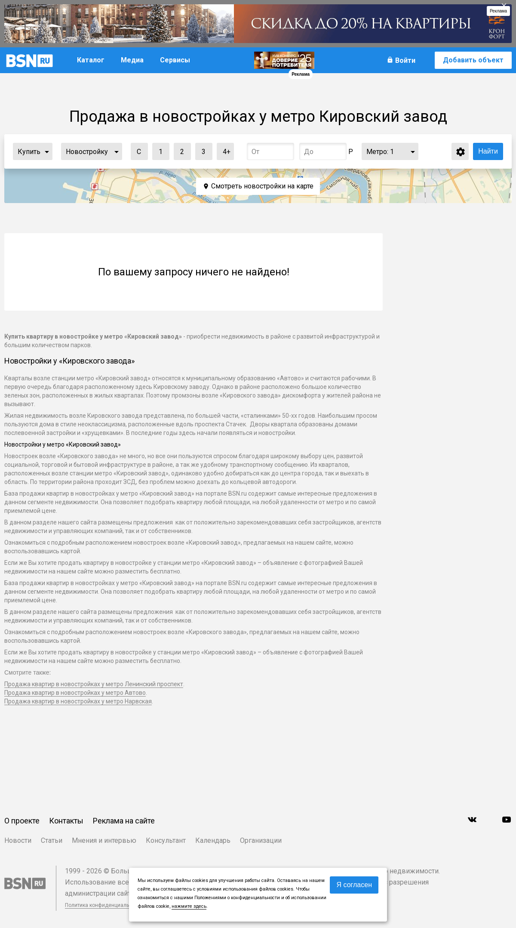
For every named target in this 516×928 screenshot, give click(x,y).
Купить (29, 152)
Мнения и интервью (104, 840)
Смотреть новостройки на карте (262, 186)
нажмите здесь (189, 906)
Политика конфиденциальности (104, 905)
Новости (17, 840)
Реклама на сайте (124, 820)
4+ (223, 149)
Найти (488, 151)
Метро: (380, 152)
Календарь (212, 840)
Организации (261, 840)
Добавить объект (473, 60)
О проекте (22, 820)
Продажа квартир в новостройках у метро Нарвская (78, 701)
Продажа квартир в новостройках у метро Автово (75, 692)
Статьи (51, 840)
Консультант (166, 840)
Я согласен (354, 884)
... (47, 151)
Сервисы (175, 60)
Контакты (66, 820)
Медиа (132, 60)
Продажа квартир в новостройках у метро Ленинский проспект (93, 684)
